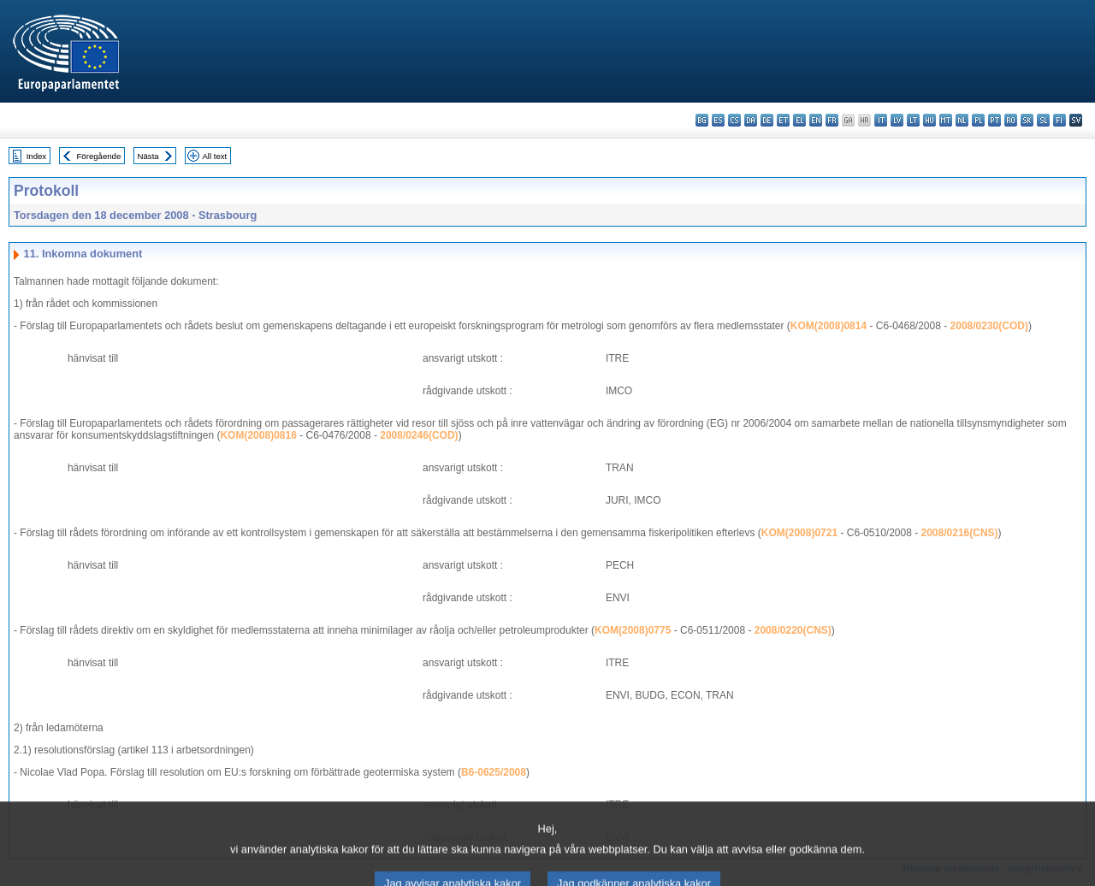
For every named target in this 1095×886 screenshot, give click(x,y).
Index (36, 156)
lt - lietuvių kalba (913, 120)
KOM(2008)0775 (633, 630)
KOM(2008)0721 (799, 533)
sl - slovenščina (1043, 120)
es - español (718, 120)
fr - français (832, 120)
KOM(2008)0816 (258, 435)
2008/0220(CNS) (793, 630)
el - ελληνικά (799, 120)
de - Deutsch (767, 120)
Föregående (99, 156)
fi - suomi (1059, 120)
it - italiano (880, 120)
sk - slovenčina (1027, 120)
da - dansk (750, 120)
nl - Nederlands (962, 120)
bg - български (701, 120)
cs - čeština (734, 120)
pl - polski (978, 120)
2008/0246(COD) (419, 435)
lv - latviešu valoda (897, 120)
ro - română (1010, 120)
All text (214, 156)
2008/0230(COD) (989, 326)
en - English (815, 120)
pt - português (994, 120)
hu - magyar (929, 120)
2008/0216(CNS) (959, 533)
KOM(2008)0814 (828, 326)
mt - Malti (945, 120)
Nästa (148, 156)
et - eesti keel (783, 120)
